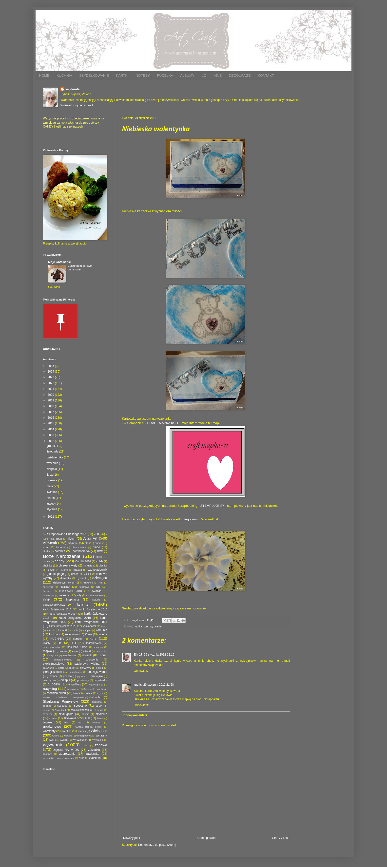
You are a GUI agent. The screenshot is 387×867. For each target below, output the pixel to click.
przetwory (83, 680)
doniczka (65, 578)
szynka (53, 718)
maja (50, 486)
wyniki (52, 739)
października (55, 457)
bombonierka (81, 551)
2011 (51, 516)
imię (79, 595)
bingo (96, 547)
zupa (81, 757)
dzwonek (88, 582)
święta (100, 718)
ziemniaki (48, 758)
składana (96, 701)
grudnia (51, 446)
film (101, 582)
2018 (51, 406)
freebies (47, 591)
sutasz (46, 710)
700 (96, 534)
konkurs (53, 634)
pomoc (53, 676)
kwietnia (52, 492)
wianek (82, 731)
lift (59, 643)
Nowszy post (131, 838)
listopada (52, 451)
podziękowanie (97, 672)
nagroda (53, 655)
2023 (51, 377)
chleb (99, 561)
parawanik (48, 667)
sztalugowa (65, 714)
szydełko (101, 714)
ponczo (67, 676)
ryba (101, 693)
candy (59, 561)
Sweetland (60, 710)
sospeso (62, 705)
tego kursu (192, 519)
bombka (60, 551)
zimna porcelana (65, 758)
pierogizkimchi (52, 672)
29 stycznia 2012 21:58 (158, 684)
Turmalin (96, 722)
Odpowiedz (141, 671)
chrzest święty (67, 565)
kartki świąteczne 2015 (57, 609)
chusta (88, 565)
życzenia (95, 758)
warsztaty (49, 731)
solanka (47, 705)
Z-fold (85, 745)
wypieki (64, 739)
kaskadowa (89, 625)
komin (75, 630)
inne (46, 599)
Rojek (76, 693)
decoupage (56, 574)
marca (51, 498)
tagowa (48, 722)
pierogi (99, 667)
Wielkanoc (99, 731)
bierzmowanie (79, 547)
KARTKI (122, 75)
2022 (51, 383)
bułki (99, 556)
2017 (51, 412)
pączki (72, 667)
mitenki (87, 651)
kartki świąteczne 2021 (91, 622)
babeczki (61, 547)
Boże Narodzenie (61, 556)
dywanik (81, 578)
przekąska (97, 676)
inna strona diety (94, 595)
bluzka (46, 551)
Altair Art (90, 538)
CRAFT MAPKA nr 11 (163, 423)
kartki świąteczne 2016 (93, 609)
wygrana (101, 735)
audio (98, 543)
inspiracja (72, 599)
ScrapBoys (78, 697)
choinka (47, 565)
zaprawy (47, 754)
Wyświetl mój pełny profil (76, 105)
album (71, 538)
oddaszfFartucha (62, 659)
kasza (104, 626)
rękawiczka (73, 689)
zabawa (101, 745)
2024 (51, 371)
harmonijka (49, 595)
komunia (101, 630)
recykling (50, 689)
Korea (88, 634)
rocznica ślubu (56, 693)
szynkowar (71, 718)
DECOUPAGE (240, 75)
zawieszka (92, 753)
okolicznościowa (53, 663)
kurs (145, 626)
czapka (77, 569)
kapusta (96, 599)
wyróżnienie (80, 739)
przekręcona (49, 680)
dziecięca (99, 578)
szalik (100, 710)
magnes (98, 647)
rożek (88, 693)
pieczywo (85, 667)
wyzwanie (156, 626)
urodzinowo (52, 726)
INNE (217, 75)
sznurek (47, 714)
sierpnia (52, 469)
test (66, 722)
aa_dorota (72, 89)
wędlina (67, 731)
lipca (49, 474)
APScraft (50, 543)
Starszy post (280, 838)
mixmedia (101, 651)
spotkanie (80, 705)
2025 (51, 366)
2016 (51, 417)
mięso (63, 651)
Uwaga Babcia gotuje (88, 726)
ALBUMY (187, 75)
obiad (103, 655)
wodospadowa (84, 735)
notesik (87, 655)
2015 (51, 423)
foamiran (65, 586)
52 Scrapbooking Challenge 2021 (65, 534)
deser (74, 573)
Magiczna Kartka (77, 646)
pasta (61, 667)
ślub (87, 718)
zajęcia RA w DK (66, 750)
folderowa (84, 586)
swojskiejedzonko (81, 709)
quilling (75, 684)
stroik (99, 705)
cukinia (64, 569)
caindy (46, 561)
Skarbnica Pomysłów (60, 701)
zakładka (94, 750)
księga (102, 634)
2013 (51, 435)
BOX (100, 551)
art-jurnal (73, 543)
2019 (51, 400)
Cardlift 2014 (83, 561)
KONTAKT (266, 75)
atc (86, 543)
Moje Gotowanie (59, 262)
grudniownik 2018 (70, 590)
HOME (44, 75)
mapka (47, 651)
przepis (65, 680)
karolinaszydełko (54, 605)
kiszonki (62, 630)
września (52, 463)
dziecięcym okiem (64, 582)
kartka (138, 626)
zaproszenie (67, 753)
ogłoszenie (91, 659)
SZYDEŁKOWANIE (94, 75)
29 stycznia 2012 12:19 (159, 654)
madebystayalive (51, 647)
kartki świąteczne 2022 (62, 625)
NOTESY (142, 75)
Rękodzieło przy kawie (95, 689)
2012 (51, 441)
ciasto (51, 569)
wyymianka (97, 739)
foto (98, 586)
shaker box (96, 697)
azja (45, 547)
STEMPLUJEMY (212, 506)
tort (80, 722)
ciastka (103, 565)
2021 (51, 389)
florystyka (48, 586)
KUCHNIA (64, 75)
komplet (87, 630)
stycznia (52, 509)
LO (204, 75)
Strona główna (206, 838)
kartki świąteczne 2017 (63, 613)
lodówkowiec (93, 642)
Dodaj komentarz (135, 715)
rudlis (138, 684)
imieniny (64, 595)
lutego (50, 503)
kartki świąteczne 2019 (75, 618)
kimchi (50, 630)
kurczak (77, 638)
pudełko (54, 684)
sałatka (46, 697)
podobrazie (76, 672)
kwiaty (46, 642)
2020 (51, 394)
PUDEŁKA (165, 75)
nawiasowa (69, 655)
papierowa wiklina (87, 663)
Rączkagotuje (96, 684)
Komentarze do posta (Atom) (157, 845)
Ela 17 (138, 654)
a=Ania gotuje (54, 538)
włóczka (68, 735)
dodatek (87, 574)
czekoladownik (97, 569)
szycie (85, 714)
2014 (51, 429)
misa (75, 651)
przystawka (100, 680)
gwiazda (96, 590)
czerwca (52, 480)
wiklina (55, 735)
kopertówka (71, 634)
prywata (81, 676)
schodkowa (61, 697)
